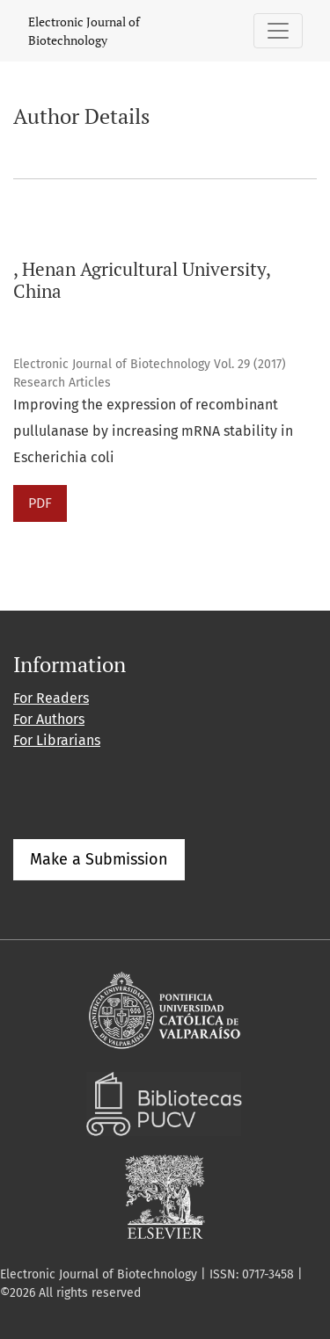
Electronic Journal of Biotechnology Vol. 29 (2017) (149, 364)
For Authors (48, 719)
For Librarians (56, 740)
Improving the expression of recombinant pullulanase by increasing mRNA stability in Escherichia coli (153, 431)
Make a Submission (99, 859)
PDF (40, 503)
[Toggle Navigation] (278, 30)
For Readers (51, 698)
